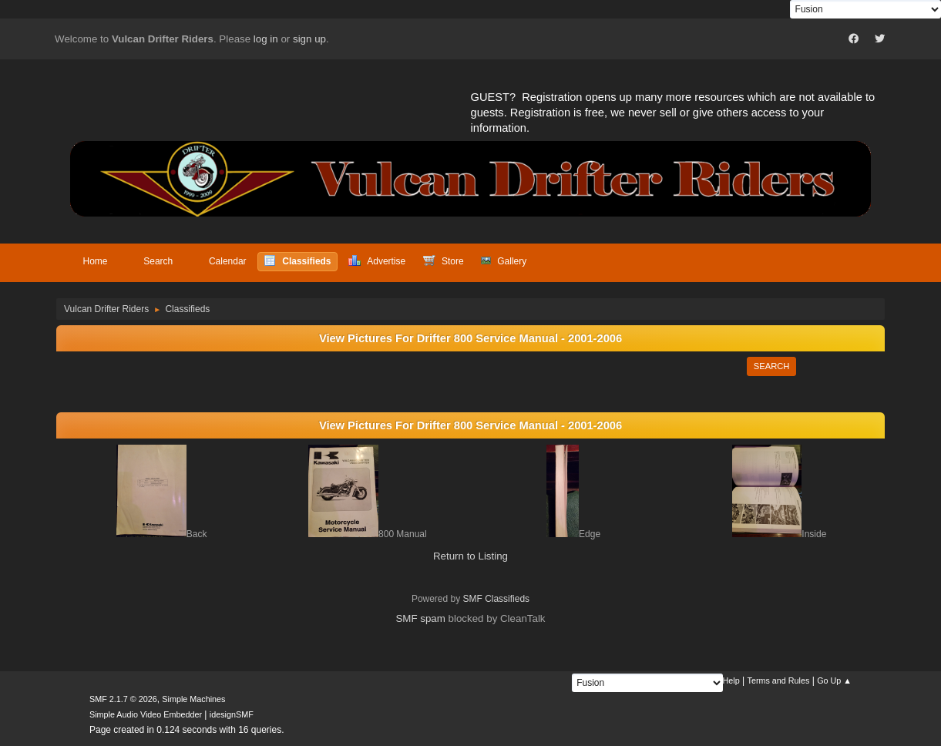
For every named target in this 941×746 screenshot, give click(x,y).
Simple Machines (193, 699)
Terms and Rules (779, 680)
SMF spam (420, 618)
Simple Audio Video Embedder (145, 714)
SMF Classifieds (496, 598)
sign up (309, 39)
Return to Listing (470, 556)
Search (772, 366)
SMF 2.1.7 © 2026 (123, 699)
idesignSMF (232, 714)
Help (731, 680)
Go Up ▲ (834, 680)
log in (266, 39)
